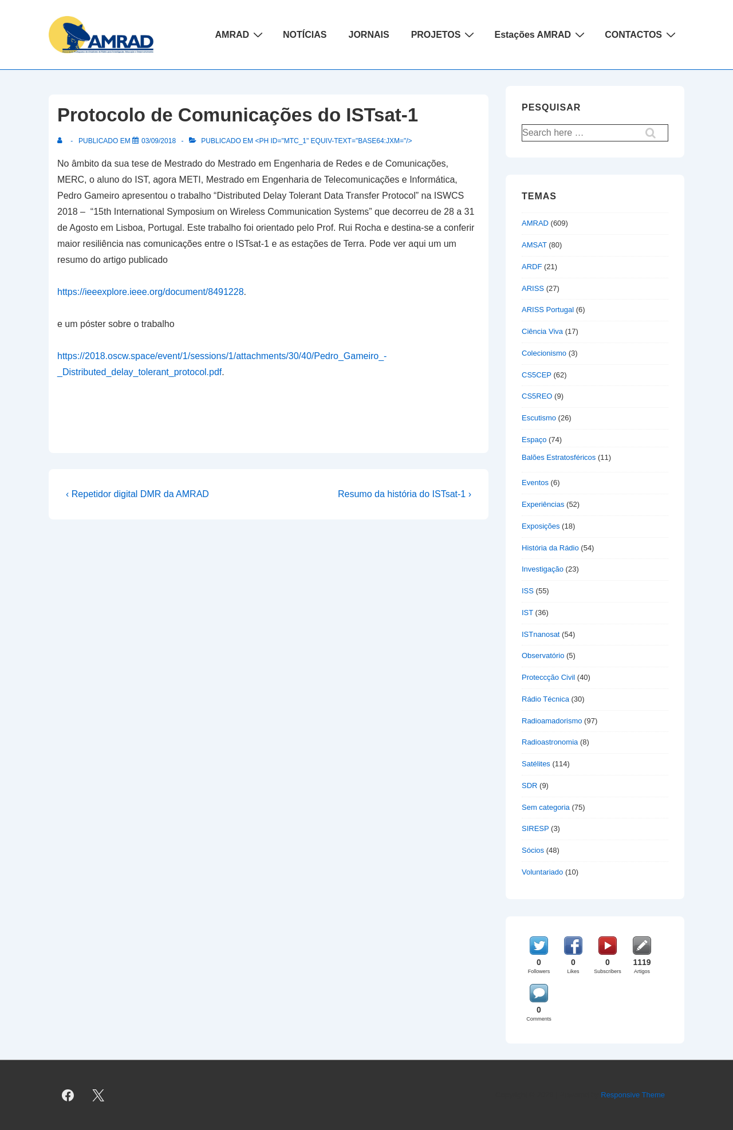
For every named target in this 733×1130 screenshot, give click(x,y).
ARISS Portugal (548, 309)
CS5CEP (536, 375)
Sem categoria (546, 807)
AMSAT (534, 245)
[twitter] (98, 1095)
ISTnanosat (541, 634)
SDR (529, 785)
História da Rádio (550, 548)
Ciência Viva (542, 331)
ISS (528, 590)
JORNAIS (369, 35)
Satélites (536, 763)
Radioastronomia (550, 742)
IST (527, 612)
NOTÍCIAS (304, 35)
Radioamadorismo (552, 720)
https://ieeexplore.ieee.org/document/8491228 (150, 292)
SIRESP (535, 828)
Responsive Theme (633, 1094)
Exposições (540, 526)
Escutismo (539, 418)
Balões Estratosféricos (559, 457)
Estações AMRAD (541, 34)
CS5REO (537, 396)
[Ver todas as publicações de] (62, 141)
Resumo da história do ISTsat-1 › (404, 494)
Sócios (533, 850)
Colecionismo (544, 353)
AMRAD (240, 34)
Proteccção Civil (548, 677)
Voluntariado (542, 872)
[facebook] (68, 1095)
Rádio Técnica (545, 699)
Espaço (534, 439)
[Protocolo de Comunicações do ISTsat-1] (158, 141)
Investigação (542, 569)
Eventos (535, 482)
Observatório (543, 655)
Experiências (543, 504)
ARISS (533, 288)
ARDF (532, 266)
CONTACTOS (642, 34)
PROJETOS (444, 34)
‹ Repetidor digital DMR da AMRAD (137, 494)
